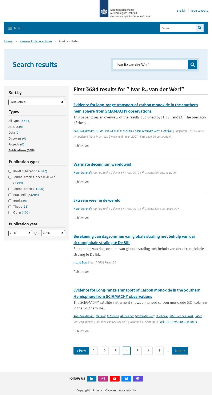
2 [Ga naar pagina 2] (105, 350)
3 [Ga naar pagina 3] (116, 350)
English (181, 10)
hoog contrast (199, 10)
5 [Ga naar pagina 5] (138, 350)
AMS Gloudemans (83, 131)
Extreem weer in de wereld (96, 200)
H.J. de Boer (80, 262)
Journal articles (28, 189)
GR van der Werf (145, 316)
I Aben (137, 131)
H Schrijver (162, 316)
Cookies (110, 390)
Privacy (98, 390)
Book (20, 201)
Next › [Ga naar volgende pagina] (180, 350)
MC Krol (100, 316)
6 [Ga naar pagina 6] (149, 350)
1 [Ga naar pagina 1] (94, 350)
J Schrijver (166, 131)
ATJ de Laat (102, 131)
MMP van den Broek (181, 316)
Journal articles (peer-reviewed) (35, 180)
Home (8, 41)
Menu (18, 28)
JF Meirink (126, 131)
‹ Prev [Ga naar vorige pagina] (81, 350)
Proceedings (26, 195)
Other (21, 212)
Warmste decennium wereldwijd (102, 164)
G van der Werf (151, 131)
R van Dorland (82, 173)
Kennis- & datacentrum (36, 41)
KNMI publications (30, 171)
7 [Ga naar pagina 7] (160, 350)
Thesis (20, 206)
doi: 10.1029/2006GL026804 (178, 322)
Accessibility (127, 390)
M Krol (114, 131)
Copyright (83, 390)
